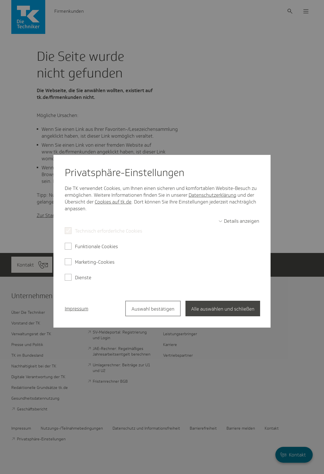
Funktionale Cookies (96, 246)
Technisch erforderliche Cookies (108, 231)
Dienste (83, 277)
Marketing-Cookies (95, 262)
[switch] (239, 221)
